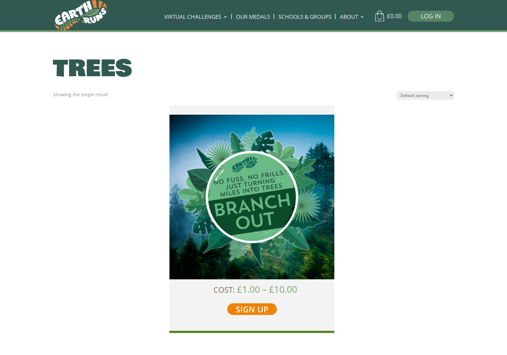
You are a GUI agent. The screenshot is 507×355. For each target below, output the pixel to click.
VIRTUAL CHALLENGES (192, 17)
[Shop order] (425, 95)
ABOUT (349, 17)
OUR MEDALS (253, 17)
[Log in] (428, 17)
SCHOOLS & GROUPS (304, 17)
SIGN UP (252, 309)
